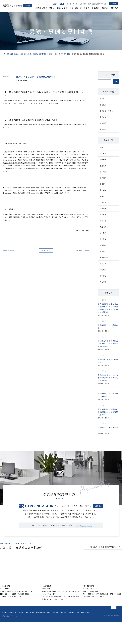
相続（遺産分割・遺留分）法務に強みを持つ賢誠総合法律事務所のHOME (27, 54)
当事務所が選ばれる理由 (44, 8)
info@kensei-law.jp (84, 527)
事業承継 (95, 8)
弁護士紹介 (60, 8)
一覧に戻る (45, 250)
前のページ (16, 250)
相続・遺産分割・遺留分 (79, 8)
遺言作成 (104, 8)
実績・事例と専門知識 (62, 54)
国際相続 (114, 8)
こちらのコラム (21, 103)
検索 (116, 81)
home (4, 614)
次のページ (75, 250)
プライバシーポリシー (10, 618)
